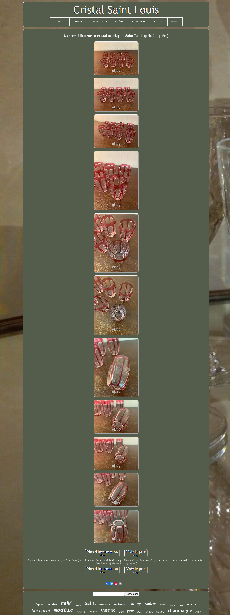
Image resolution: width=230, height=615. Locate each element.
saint (90, 603)
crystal (162, 605)
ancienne (119, 604)
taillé (66, 603)
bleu (181, 605)
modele (53, 604)
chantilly (78, 605)
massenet (172, 605)
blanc (149, 611)
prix (130, 611)
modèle (64, 610)
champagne (180, 610)
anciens (104, 604)
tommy (134, 603)
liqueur (40, 604)
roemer (81, 611)
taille (121, 612)
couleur (150, 604)
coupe (160, 611)
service (192, 604)
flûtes (139, 612)
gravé (198, 612)
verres (108, 610)
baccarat (40, 610)
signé (93, 611)
